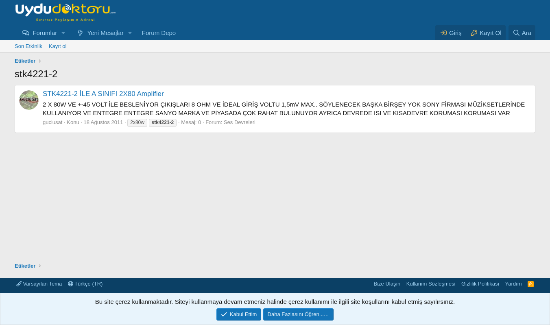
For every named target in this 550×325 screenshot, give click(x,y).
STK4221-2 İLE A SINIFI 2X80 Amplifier (103, 94)
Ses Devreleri (239, 122)
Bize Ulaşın (387, 284)
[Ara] (522, 32)
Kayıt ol (57, 46)
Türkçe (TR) (85, 284)
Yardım (513, 284)
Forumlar (45, 32)
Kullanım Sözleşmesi (431, 284)
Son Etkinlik (28, 46)
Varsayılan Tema (39, 284)
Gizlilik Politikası (480, 284)
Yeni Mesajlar (105, 32)
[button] (63, 32)
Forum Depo (159, 32)
